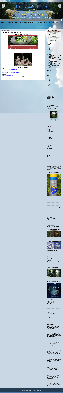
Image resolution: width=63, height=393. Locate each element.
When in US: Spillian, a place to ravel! (52, 313)
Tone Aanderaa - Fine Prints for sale (52, 322)
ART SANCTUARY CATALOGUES (51, 108)
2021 (48, 47)
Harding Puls (48, 312)
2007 (48, 88)
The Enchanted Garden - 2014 (51, 99)
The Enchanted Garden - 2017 (51, 97)
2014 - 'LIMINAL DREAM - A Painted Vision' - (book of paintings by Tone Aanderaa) (54, 254)
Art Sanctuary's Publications (50, 105)
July (49, 69)
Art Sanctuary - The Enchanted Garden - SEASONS (54, 120)
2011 (48, 83)
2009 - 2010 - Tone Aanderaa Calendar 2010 (53, 261)
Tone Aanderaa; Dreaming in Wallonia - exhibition (53, 215)
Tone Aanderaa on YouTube (50, 317)
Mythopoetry (48, 311)
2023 (48, 44)
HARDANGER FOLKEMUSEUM (55, 335)
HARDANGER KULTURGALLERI (51, 336)
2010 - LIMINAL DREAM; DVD (51, 262)
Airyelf (34, 390)
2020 (48, 48)
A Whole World (49, 219)
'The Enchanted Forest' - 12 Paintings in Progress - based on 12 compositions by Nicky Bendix (54, 213)
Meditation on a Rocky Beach (51, 218)
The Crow (48, 224)
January (49, 75)
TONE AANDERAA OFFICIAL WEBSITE (52, 303)
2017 (48, 52)
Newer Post (4, 81)
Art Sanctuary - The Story (50, 91)
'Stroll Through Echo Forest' (50, 225)
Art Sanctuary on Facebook (50, 302)
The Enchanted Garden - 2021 (51, 95)
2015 (48, 78)
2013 (48, 80)
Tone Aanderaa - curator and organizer (27, 19)
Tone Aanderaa (54, 123)
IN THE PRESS (49, 104)
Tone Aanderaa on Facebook (51, 318)
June (49, 70)
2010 (48, 84)
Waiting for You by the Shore (51, 217)
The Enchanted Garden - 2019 (51, 96)
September (50, 53)
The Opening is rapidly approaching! (53, 67)
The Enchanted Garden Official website (41, 19)
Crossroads (48, 220)
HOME (3, 19)
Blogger (40, 390)
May (49, 71)
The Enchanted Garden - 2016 (51, 98)
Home (23, 81)
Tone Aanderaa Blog (49, 304)
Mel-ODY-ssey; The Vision (50, 216)
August (49, 54)
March (49, 74)
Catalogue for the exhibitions (53, 337)
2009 (48, 85)
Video (57, 377)
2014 (48, 79)
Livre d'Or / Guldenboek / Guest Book (55, 19)
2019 (48, 49)
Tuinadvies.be (48, 314)
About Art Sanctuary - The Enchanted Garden (13, 19)
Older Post (42, 81)
